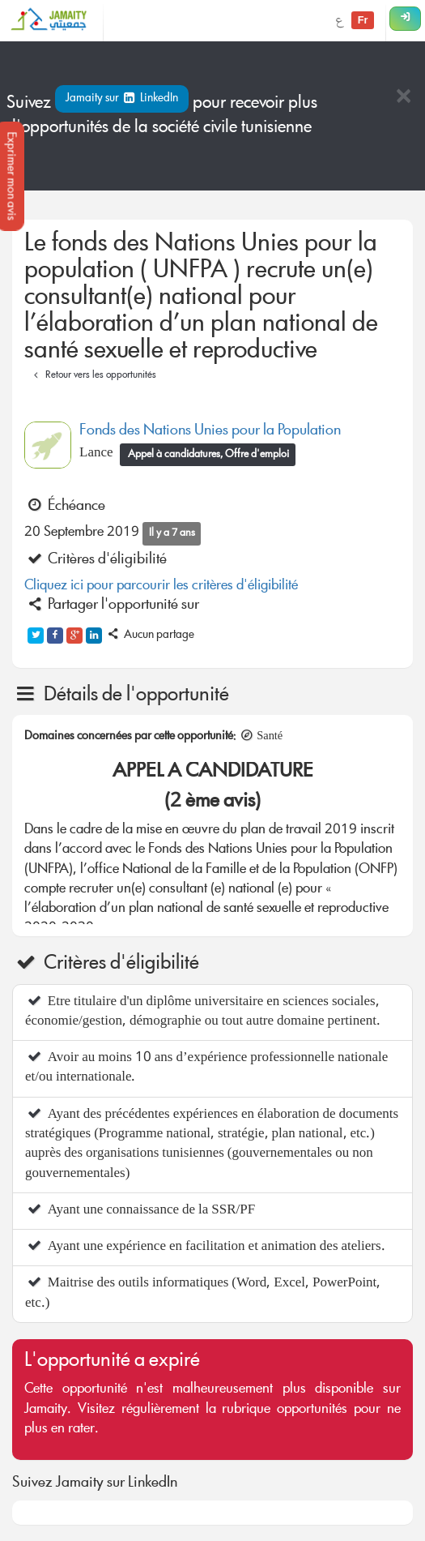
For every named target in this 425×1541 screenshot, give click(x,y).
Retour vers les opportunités (92, 375)
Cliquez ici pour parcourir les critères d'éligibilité (161, 586)
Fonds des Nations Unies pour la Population (210, 431)
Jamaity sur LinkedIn (122, 99)
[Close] (403, 97)
